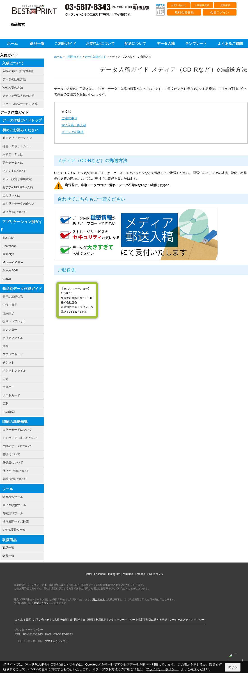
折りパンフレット (14, 321)
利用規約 (101, 619)
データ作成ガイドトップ (22, 120)
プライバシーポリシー (121, 619)
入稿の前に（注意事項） (18, 71)
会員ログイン (219, 12)
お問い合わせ (178, 5)
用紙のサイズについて (17, 446)
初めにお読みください (20, 130)
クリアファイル (12, 337)
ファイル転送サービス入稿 (20, 104)
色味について (11, 454)
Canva (6, 278)
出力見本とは (11, 195)
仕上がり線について (15, 470)
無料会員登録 (184, 12)
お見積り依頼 (201, 5)
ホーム (58, 56)
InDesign (8, 254)
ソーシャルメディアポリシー (186, 619)
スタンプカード (12, 354)
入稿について (13, 63)
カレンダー (9, 329)
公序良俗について (14, 212)
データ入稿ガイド (95, 56)
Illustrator (8, 237)
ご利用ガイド (73, 56)
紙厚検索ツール (12, 497)
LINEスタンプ (155, 574)
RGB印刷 (8, 411)
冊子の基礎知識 (12, 296)
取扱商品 (9, 540)
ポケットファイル (14, 370)
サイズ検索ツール (14, 505)
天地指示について (14, 479)
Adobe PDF (10, 270)
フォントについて (14, 170)
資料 (5, 346)
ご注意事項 (69, 118)
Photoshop (9, 246)
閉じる (232, 667)
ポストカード (11, 395)
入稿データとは (12, 154)
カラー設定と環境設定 (17, 179)
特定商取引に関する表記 (152, 619)
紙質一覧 (8, 556)
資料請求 (225, 5)
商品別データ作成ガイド (22, 289)
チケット (8, 362)
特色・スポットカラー (17, 146)
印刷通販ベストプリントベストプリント (38, 11)
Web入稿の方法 (12, 87)
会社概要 (88, 619)
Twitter (88, 574)
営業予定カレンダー (56, 641)
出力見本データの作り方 (18, 203)
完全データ (98, 599)
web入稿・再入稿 (74, 125)
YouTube (127, 574)
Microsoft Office (12, 262)
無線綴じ (8, 313)
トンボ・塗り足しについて (20, 438)
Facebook (100, 574)
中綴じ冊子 (9, 305)
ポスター (8, 387)
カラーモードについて (17, 429)
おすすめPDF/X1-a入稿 (17, 187)
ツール (7, 489)
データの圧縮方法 (14, 79)
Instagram (114, 574)
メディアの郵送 (73, 132)
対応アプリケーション (17, 138)
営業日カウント (42, 603)
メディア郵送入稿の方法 (18, 95)
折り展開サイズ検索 (15, 521)
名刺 (5, 403)
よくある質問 (23, 619)
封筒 (5, 379)
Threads (140, 574)
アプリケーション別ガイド (21, 226)
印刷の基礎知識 (15, 422)
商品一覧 (8, 547)
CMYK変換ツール (14, 529)
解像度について (12, 462)
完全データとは (12, 162)
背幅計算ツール (12, 513)
